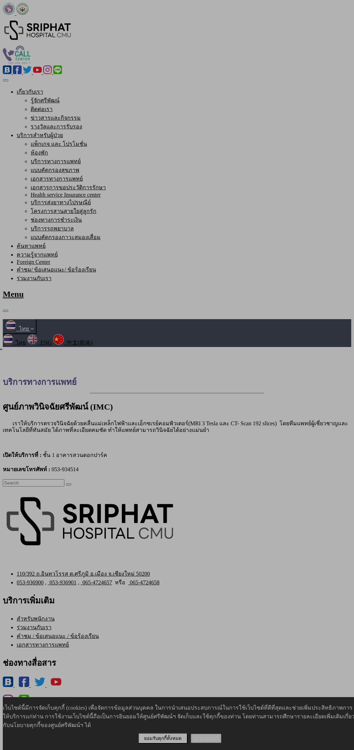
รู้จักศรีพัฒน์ (45, 100)
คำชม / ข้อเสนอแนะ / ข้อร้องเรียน (58, 636)
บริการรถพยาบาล (52, 228)
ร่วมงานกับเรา (34, 278)
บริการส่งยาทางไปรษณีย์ (61, 202)
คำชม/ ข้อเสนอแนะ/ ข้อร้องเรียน (56, 270)
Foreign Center (33, 262)
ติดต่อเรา (42, 109)
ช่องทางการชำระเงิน (56, 220)
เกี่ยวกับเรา (30, 92)
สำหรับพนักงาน (36, 619)
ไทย (20, 329)
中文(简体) (73, 343)
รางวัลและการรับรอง (56, 126)
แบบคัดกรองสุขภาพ (55, 170)
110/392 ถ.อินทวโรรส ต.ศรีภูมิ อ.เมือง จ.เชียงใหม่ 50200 (83, 574)
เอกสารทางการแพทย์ (57, 179)
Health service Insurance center (66, 195)
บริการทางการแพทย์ (56, 161)
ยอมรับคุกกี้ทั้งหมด (163, 738)
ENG (39, 343)
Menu (13, 294)
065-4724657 (96, 582)
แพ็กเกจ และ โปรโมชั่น (59, 144)
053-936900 (30, 582)
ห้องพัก (39, 153)
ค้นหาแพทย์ (31, 246)
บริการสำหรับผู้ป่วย (40, 135)
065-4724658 (143, 582)
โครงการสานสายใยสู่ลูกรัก (63, 211)
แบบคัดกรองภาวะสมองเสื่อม (66, 237)
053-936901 (62, 582)
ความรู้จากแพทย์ (37, 255)
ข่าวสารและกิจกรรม (56, 118)
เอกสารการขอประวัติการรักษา (68, 187)
